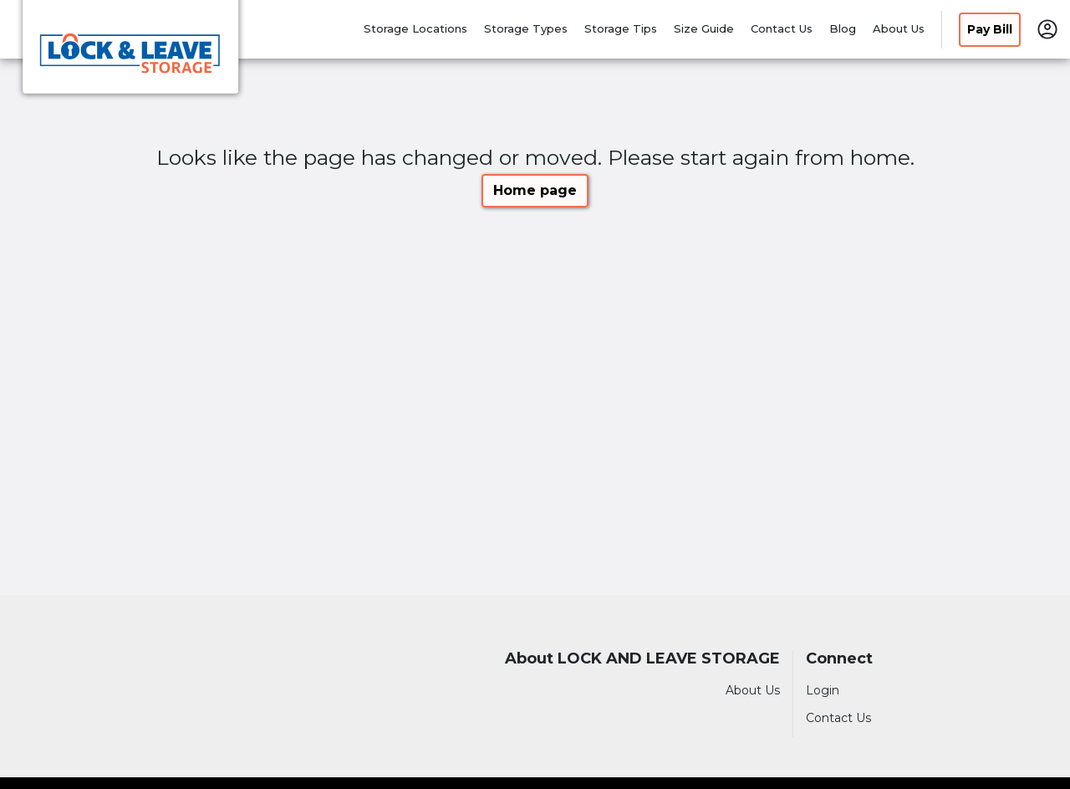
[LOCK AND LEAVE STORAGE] (130, 52)
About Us (899, 28)
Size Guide (704, 28)
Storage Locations (415, 28)
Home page (535, 190)
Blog (842, 28)
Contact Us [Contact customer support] (838, 717)
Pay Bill (989, 29)
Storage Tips (620, 28)
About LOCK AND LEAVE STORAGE (642, 659)
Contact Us (782, 28)
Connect (839, 659)
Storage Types (526, 28)
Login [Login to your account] (822, 690)
